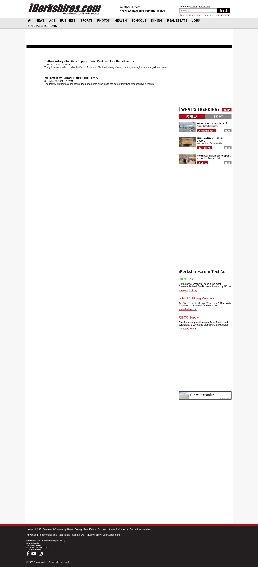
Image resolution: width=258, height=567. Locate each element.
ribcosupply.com (187, 328)
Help (67, 534)
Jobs (196, 20)
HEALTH (121, 20)
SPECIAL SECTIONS (42, 25)
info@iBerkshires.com (189, 14)
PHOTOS (103, 20)
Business (47, 529)
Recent (218, 116)
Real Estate (90, 529)
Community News (63, 529)
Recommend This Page (50, 534)
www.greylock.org (188, 290)
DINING (157, 20)
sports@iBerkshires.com (217, 14)
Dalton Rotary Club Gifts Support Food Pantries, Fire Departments (89, 61)
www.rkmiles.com (188, 309)
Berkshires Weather (140, 529)
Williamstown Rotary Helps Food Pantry (71, 78)
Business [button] (202, 162)
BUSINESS (68, 20)
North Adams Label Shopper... (214, 155)
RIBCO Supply (189, 317)
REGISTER (204, 6)
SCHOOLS (138, 20)
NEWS (40, 20)
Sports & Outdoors (118, 529)
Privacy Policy (93, 534)
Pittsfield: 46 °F (155, 11)
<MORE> (226, 109)
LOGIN (193, 6)
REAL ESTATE (177, 20)
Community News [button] (206, 130)
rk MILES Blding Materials (196, 298)
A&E (52, 20)
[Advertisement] (101, 183)
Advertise (32, 534)
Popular (191, 116)
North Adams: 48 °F (132, 11)
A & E (38, 529)
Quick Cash (187, 279)
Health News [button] (204, 147)
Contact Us (78, 534)
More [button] (227, 130)
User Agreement (111, 534)
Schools (102, 529)
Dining (78, 529)
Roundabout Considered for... (214, 123)
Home (30, 529)
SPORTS (86, 20)
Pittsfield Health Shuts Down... (210, 139)
